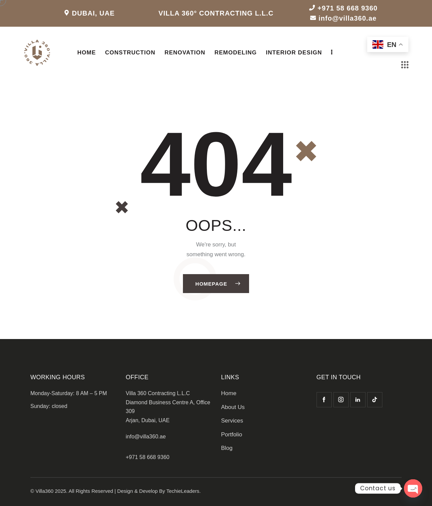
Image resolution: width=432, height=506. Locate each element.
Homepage (211, 284)
